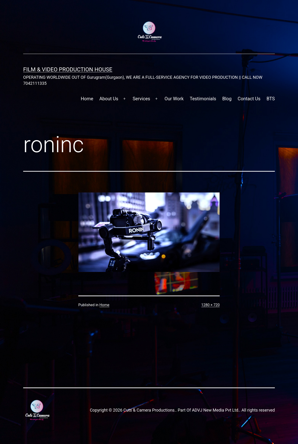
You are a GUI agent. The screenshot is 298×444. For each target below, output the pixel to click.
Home (87, 98)
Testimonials (203, 98)
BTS (270, 98)
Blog (226, 98)
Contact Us (249, 98)
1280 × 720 (210, 305)
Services (141, 98)
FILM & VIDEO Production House (67, 69)
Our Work (174, 98)
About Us (108, 98)
